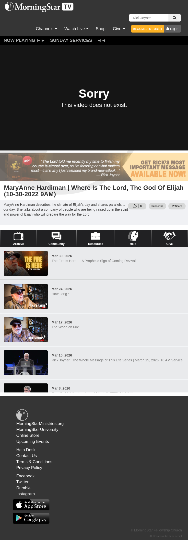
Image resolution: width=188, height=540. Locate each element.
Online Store (28, 435)
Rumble (23, 488)
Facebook (25, 476)
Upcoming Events (32, 441)
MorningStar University (37, 429)
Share (177, 206)
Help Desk (25, 450)
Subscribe (157, 206)
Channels (46, 28)
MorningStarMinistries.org (40, 423)
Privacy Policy (29, 467)
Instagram (25, 494)
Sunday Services (71, 40)
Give (119, 28)
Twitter (22, 482)
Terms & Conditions (34, 462)
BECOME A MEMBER (147, 29)
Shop (101, 28)
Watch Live (76, 28)
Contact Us (26, 455)
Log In (174, 29)
